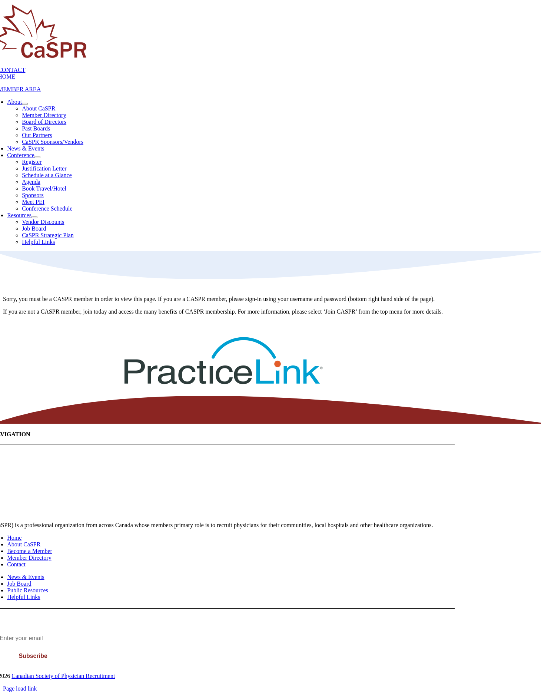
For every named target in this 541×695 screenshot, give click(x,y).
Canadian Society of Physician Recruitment (63, 676)
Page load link (20, 688)
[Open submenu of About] (25, 104)
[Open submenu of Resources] (34, 217)
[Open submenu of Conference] (37, 157)
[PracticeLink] (223, 383)
